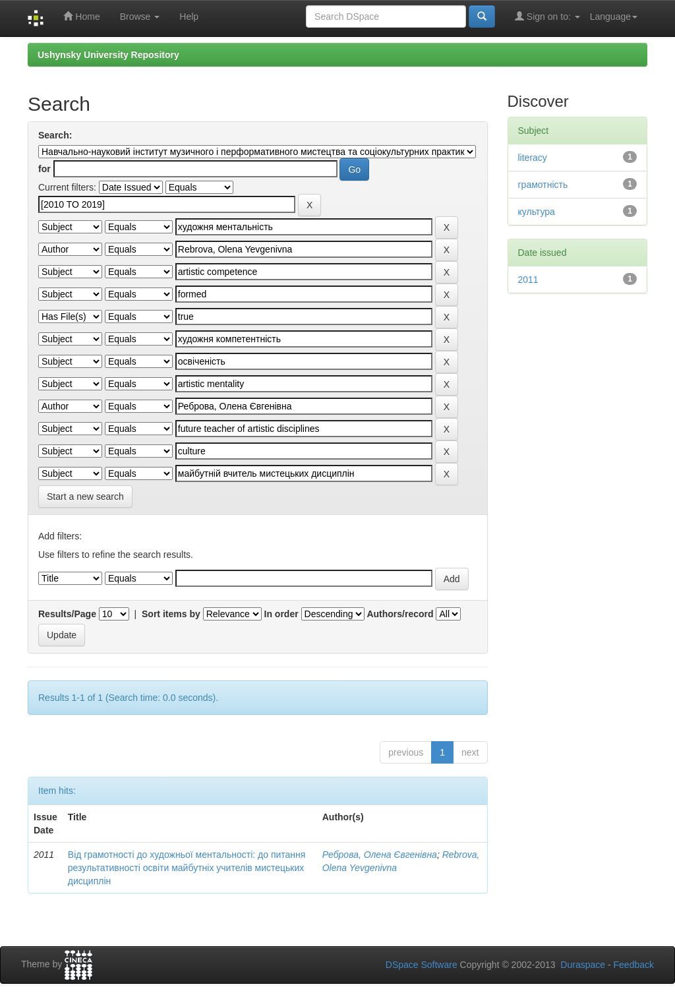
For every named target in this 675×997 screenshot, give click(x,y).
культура (536, 211)
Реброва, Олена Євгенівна (379, 854)
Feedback (634, 964)
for (44, 169)
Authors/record (400, 614)
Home (81, 16)
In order (281, 614)
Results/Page (67, 614)
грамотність (543, 184)
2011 (528, 279)
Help (188, 16)
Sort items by (171, 614)
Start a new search (85, 496)
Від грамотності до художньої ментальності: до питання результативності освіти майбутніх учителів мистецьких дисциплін (187, 867)
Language (613, 16)
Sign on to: (547, 16)
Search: (55, 135)
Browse (140, 16)
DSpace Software (421, 964)
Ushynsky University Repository (108, 54)
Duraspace (582, 964)
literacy (532, 157)
